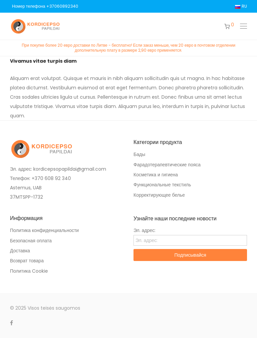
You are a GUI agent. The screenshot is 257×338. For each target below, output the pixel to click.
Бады (139, 154)
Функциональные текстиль (162, 184)
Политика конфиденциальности (44, 230)
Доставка (20, 250)
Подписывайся (190, 255)
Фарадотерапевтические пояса (167, 164)
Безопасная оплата (31, 240)
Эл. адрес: (144, 230)
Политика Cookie (29, 271)
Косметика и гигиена (155, 174)
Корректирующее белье (159, 195)
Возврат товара (27, 260)
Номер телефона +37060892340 (45, 6)
